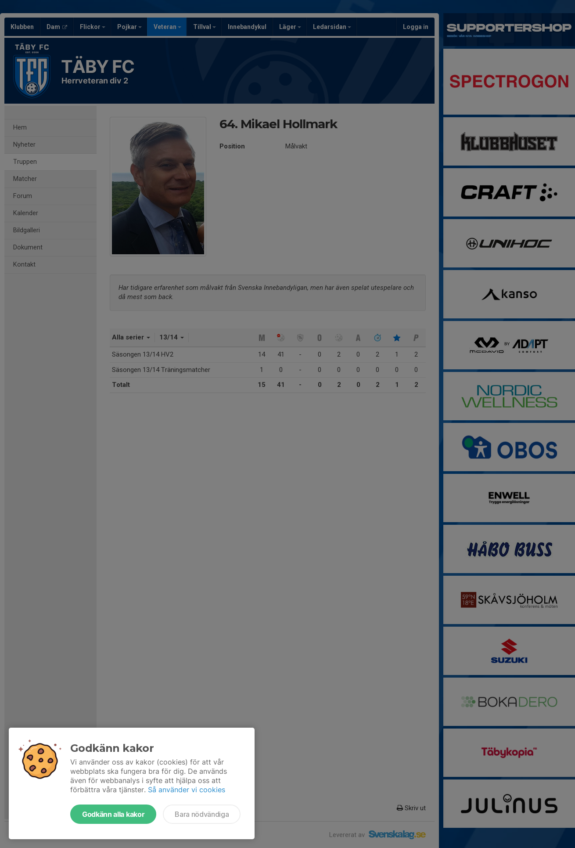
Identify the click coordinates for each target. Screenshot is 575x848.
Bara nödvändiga (202, 814)
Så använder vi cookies (186, 789)
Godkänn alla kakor (113, 814)
